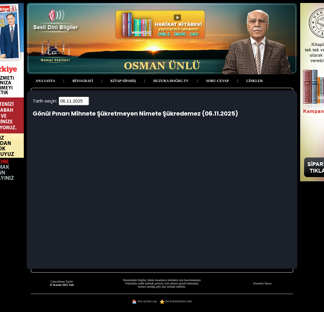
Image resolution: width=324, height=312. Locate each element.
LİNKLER (254, 81)
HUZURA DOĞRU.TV (171, 81)
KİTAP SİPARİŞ (123, 81)
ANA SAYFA (45, 81)
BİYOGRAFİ (83, 81)
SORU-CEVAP (217, 81)
